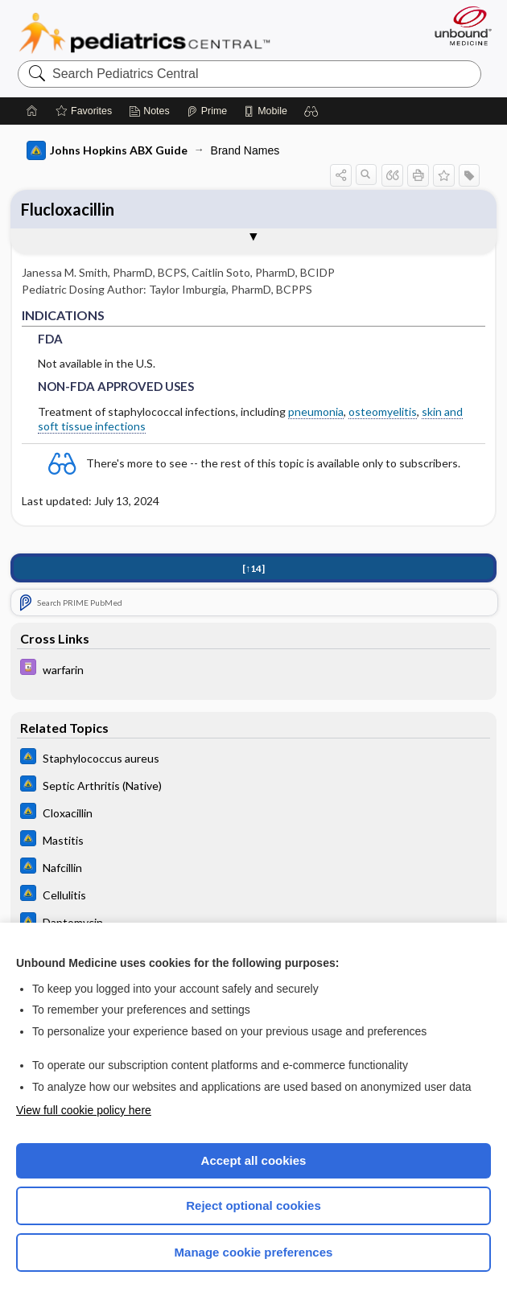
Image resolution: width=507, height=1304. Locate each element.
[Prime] (207, 111)
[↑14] (253, 568)
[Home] (32, 111)
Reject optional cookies (253, 1205)
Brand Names (245, 150)
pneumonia (316, 411)
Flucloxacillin (67, 209)
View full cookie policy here (83, 1110)
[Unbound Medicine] (457, 25)
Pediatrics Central (144, 33)
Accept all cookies (254, 1160)
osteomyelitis (382, 411)
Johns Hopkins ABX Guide (107, 150)
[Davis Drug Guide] (253, 669)
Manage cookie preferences (254, 1252)
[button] (311, 111)
